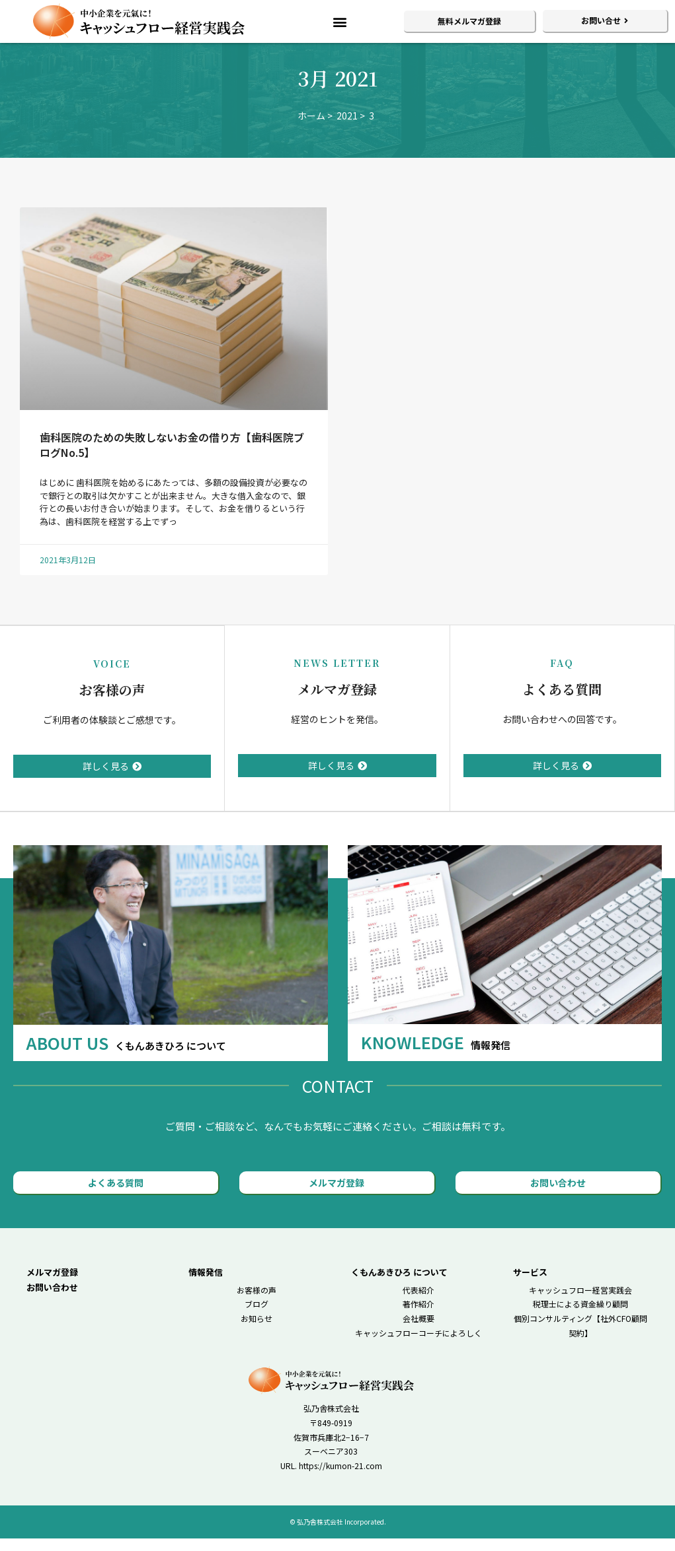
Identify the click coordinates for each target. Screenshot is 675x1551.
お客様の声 (112, 702)
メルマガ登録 (337, 702)
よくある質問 (562, 702)
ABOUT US (126, 1054)
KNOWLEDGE (435, 1054)
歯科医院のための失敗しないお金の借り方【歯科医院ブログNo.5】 (172, 458)
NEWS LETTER (337, 676)
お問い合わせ (52, 1299)
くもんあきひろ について (399, 1284)
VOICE (112, 676)
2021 (347, 128)
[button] (340, 21)
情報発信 (205, 1284)
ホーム (311, 128)
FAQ (562, 676)
